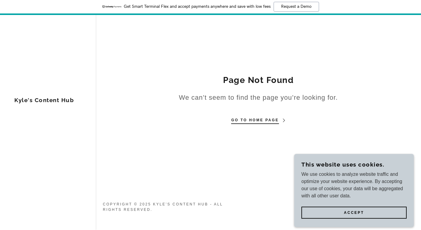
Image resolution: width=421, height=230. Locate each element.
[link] (44, 100)
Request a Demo (296, 6)
